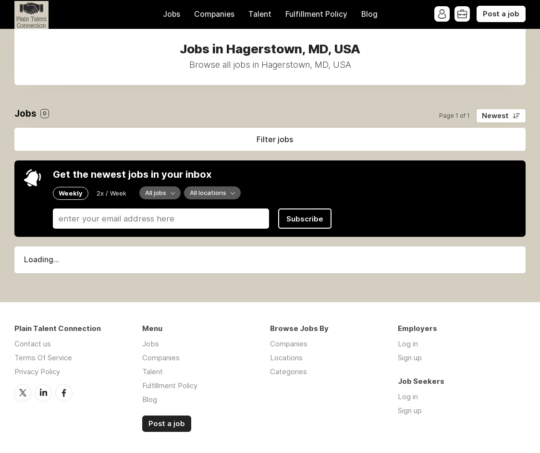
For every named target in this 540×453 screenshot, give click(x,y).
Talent (259, 14)
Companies (214, 14)
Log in (408, 343)
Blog (369, 14)
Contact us (32, 343)
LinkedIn (43, 393)
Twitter (22, 393)
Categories (288, 371)
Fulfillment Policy (316, 14)
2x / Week (111, 193)
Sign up (410, 357)
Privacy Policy (37, 371)
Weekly (71, 193)
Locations (286, 357)
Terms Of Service (43, 357)
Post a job (501, 14)
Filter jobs (275, 139)
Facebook (64, 393)
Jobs (171, 14)
